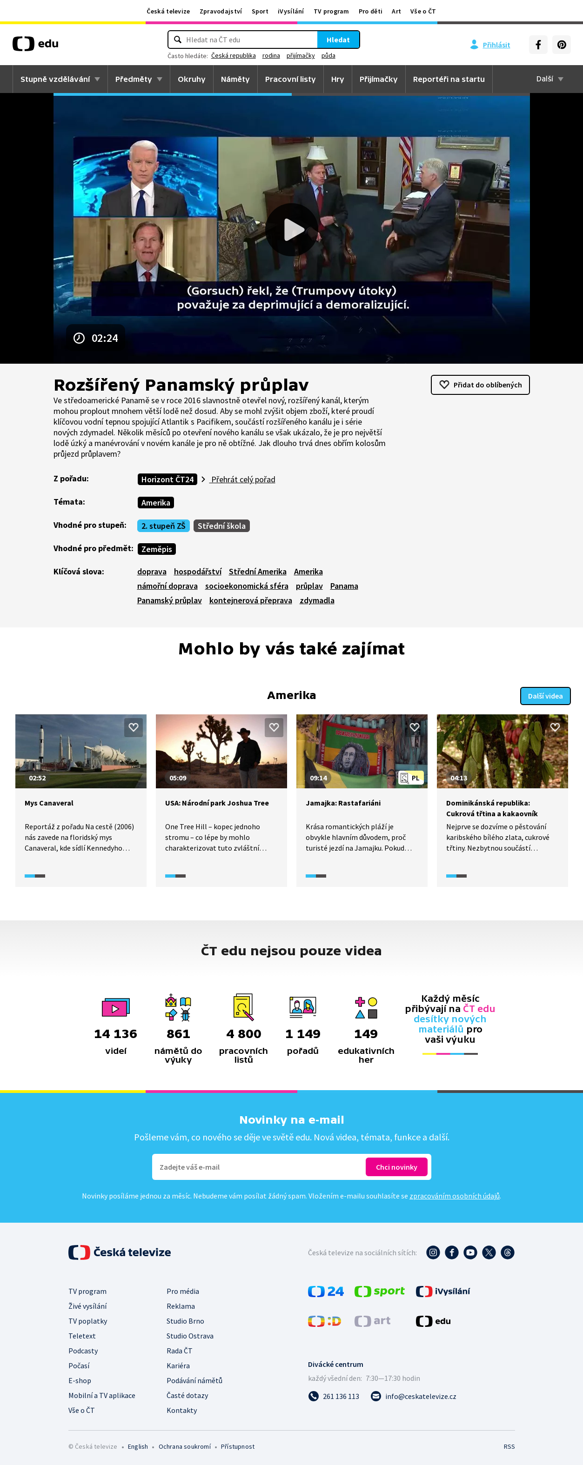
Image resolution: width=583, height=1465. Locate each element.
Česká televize (168, 11)
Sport (260, 11)
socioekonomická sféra (246, 585)
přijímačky (301, 55)
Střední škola (222, 525)
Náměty (235, 79)
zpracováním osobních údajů (454, 1194)
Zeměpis (156, 549)
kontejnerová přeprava (250, 600)
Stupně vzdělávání (55, 79)
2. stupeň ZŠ (163, 525)
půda (328, 55)
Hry (337, 79)
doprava (152, 571)
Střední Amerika (258, 571)
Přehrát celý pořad (242, 479)
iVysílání (291, 11)
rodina (271, 55)
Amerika (155, 502)
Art (396, 11)
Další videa (545, 694)
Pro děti (370, 11)
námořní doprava (167, 585)
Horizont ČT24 (167, 479)
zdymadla (317, 600)
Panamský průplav (169, 600)
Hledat (338, 39)
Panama (344, 585)
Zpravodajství (221, 11)
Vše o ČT (423, 11)
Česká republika (233, 55)
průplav (309, 585)
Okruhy (192, 79)
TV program (331, 11)
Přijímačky (379, 79)
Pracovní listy (290, 79)
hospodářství (197, 571)
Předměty (133, 79)
